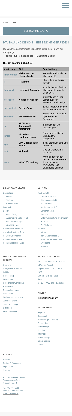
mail (6, 151)
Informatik (7, 207)
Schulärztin (8, 294)
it (4, 82)
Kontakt (6, 360)
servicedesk (10, 108)
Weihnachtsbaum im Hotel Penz (51, 261)
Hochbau (10, 197)
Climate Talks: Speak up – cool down (51, 278)
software (8, 116)
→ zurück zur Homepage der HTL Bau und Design (29, 56)
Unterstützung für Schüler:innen (54, 218)
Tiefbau (9, 200)
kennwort (9, 90)
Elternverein (8, 286)
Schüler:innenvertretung (13, 283)
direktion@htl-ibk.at (10, 393)
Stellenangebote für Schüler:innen (49, 202)
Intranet (44, 232)
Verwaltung (8, 279)
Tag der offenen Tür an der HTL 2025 (51, 270)
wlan (6, 162)
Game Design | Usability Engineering (48, 321)
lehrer (7, 136)
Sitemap (6, 370)
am (5, 126)
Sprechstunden (47, 211)
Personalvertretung (11, 290)
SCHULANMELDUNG (36, 31)
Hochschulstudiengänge (13, 243)
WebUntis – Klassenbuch (51, 239)
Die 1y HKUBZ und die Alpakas (51, 283)
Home (6, 22)
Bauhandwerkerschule (12, 239)
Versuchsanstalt (10, 311)
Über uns (7, 265)
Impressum (8, 367)
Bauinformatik (12, 204)
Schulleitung (8, 276)
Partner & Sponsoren (12, 363)
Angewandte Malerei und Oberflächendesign (17, 220)
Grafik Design (12, 214)
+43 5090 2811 (13, 388)
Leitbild (6, 272)
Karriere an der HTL (49, 207)
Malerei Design (44, 337)
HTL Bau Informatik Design (14, 377)
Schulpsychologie (10, 304)
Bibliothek (7, 308)
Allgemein (42, 312)
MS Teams (45, 243)
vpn (6, 144)
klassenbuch (10, 74)
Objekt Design (12, 225)
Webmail (44, 246)
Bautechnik (8, 193)
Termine (44, 214)
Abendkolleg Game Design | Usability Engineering (15, 234)
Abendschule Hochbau (13, 229)
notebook (9, 100)
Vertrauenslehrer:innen (13, 297)
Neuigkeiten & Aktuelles (13, 269)
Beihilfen (44, 221)
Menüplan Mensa (48, 197)
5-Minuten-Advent (45, 265)
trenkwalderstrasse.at (50, 236)
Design (6, 211)
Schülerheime (47, 225)
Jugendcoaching (10, 301)
